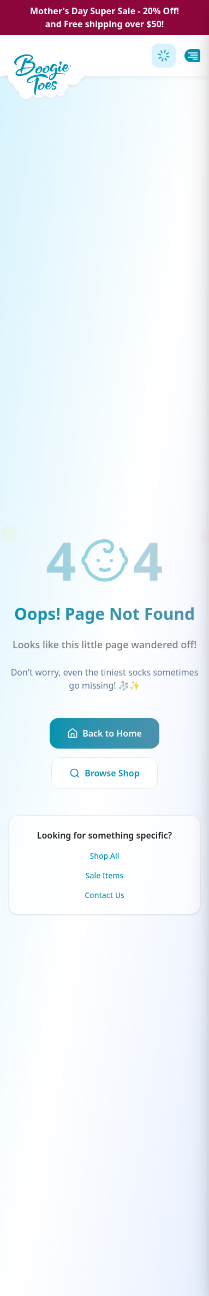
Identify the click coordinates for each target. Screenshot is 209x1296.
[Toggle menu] (192, 55)
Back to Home (104, 733)
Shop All (104, 856)
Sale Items (105, 875)
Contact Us (104, 895)
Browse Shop (104, 773)
